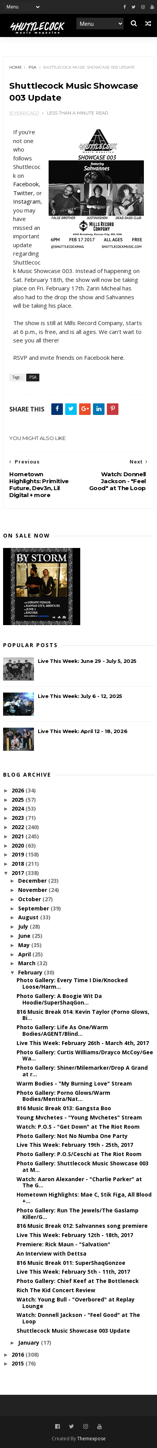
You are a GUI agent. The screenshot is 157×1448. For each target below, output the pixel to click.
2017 (18, 873)
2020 (18, 845)
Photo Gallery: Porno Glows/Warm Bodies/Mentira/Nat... (63, 1096)
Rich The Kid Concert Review (56, 1290)
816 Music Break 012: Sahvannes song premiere (82, 1225)
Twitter (23, 193)
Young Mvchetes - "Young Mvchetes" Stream (79, 1117)
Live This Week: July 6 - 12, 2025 (80, 696)
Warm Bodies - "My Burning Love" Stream (74, 1083)
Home (15, 67)
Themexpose (91, 1438)
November (33, 889)
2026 (18, 790)
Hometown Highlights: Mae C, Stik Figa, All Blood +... (84, 1198)
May (24, 945)
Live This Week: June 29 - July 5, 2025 (87, 661)
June (25, 935)
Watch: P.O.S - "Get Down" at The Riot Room (78, 1126)
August (29, 917)
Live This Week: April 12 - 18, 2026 (82, 731)
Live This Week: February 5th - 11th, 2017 (73, 1271)
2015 (18, 1363)
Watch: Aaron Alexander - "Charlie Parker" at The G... (79, 1182)
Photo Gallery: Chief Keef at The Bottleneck (78, 1280)
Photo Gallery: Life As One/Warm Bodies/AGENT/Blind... (62, 1030)
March (27, 963)
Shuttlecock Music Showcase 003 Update (73, 1330)
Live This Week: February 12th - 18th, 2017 (75, 1235)
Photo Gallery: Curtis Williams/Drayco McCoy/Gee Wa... (85, 1055)
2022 (18, 827)
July (24, 926)
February (31, 972)
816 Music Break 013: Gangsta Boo (64, 1108)
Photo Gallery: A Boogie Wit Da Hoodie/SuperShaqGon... (59, 999)
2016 (18, 1354)
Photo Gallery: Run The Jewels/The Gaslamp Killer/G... (77, 1213)
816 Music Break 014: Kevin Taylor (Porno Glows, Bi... (83, 1015)
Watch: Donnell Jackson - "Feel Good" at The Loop (78, 1318)
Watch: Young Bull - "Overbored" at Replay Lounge (76, 1303)
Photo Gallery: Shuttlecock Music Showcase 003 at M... (83, 1166)
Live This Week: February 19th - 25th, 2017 (75, 1144)
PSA (32, 67)
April (25, 954)
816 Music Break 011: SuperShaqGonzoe (71, 1262)
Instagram (27, 201)
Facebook (26, 184)
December (33, 880)
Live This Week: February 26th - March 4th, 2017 (83, 1043)
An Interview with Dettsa (51, 1253)
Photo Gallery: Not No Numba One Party (72, 1136)
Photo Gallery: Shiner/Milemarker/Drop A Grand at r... (82, 1071)
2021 (18, 836)
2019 (18, 854)
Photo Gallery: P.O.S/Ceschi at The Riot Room (79, 1154)
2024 (18, 808)
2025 (18, 799)
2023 (18, 817)
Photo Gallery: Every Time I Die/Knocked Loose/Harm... (72, 983)
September (34, 908)
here (117, 357)
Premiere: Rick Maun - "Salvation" (63, 1244)
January (29, 1342)
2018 (18, 863)
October (30, 899)
